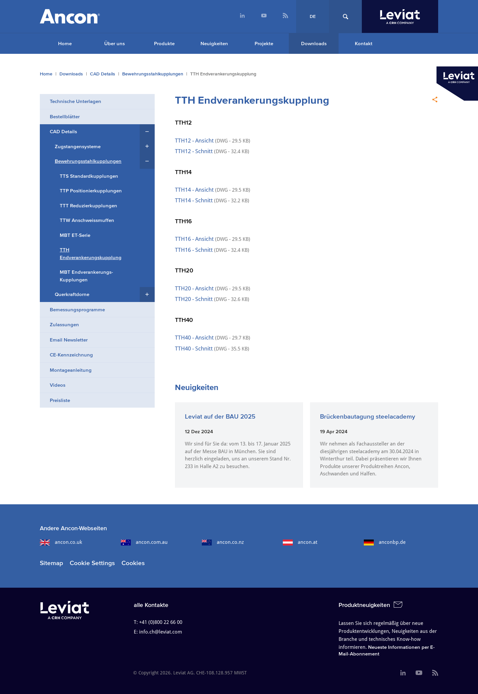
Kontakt (363, 43)
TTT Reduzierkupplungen (88, 205)
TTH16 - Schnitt (194, 250)
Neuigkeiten (214, 43)
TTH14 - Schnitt (194, 200)
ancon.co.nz (223, 542)
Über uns (114, 43)
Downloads (314, 43)
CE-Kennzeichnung (71, 354)
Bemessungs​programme (77, 309)
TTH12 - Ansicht (194, 140)
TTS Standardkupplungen (89, 176)
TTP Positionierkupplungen (91, 190)
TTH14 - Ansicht (195, 189)
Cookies (133, 562)
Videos (57, 385)
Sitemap (51, 562)
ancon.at (300, 542)
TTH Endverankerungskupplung (90, 253)
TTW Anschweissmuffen (87, 220)
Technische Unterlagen (75, 101)
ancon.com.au (144, 542)
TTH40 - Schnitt (194, 348)
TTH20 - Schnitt (194, 299)
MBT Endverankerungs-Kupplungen (86, 275)
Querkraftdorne (72, 294)
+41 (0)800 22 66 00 (160, 622)
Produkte (164, 43)
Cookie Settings (92, 562)
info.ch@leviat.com (160, 632)
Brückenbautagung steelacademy (367, 416)
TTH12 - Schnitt (194, 151)
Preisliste (60, 400)
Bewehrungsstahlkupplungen (152, 73)
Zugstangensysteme (78, 146)
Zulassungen (64, 324)
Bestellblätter (65, 116)
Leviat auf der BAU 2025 (220, 416)
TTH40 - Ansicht (195, 337)
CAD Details (102, 73)
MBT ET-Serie (75, 235)
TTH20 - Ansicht (195, 288)
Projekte (264, 43)
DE (313, 16)
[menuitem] (242, 16)
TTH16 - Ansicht (194, 239)
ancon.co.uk (61, 542)
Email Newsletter (69, 340)
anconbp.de (385, 542)
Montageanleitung (71, 370)
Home (65, 43)
